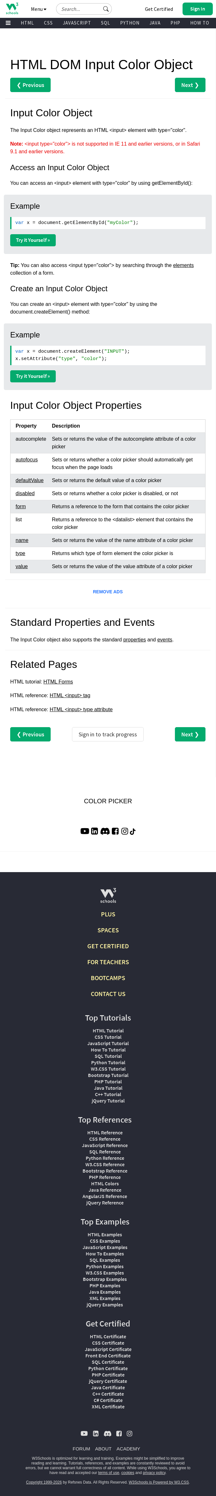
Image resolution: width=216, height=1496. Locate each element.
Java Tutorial (108, 1088)
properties (134, 639)
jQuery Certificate (108, 1381)
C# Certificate (108, 1400)
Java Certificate (108, 1387)
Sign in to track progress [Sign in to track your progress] (108, 734)
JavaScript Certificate (108, 1349)
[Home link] (12, 8)
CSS (48, 23)
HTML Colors (105, 1183)
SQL (105, 23)
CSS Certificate (108, 1343)
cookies (127, 1473)
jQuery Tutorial (108, 1100)
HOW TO (199, 23)
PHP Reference (105, 1177)
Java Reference (105, 1190)
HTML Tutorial (108, 1030)
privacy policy (154, 1473)
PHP (175, 23)
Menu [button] (39, 9)
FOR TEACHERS (108, 962)
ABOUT (103, 1448)
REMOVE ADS (108, 591)
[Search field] (84, 9)
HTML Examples (105, 1234)
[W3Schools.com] (108, 898)
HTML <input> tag (70, 695)
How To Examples (105, 1253)
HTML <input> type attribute (81, 709)
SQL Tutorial (108, 1056)
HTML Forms (58, 681)
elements (183, 265)
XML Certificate (108, 1406)
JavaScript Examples (105, 1247)
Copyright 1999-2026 (44, 1482)
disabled (25, 493)
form (21, 506)
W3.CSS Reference (105, 1164)
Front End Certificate (108, 1355)
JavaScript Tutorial (108, 1043)
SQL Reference (105, 1151)
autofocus (27, 459)
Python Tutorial (108, 1062)
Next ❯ (190, 85)
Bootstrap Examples (105, 1279)
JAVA (155, 23)
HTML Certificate (108, 1336)
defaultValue (30, 480)
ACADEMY (128, 1448)
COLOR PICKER (108, 801)
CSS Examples (105, 1241)
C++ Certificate (108, 1394)
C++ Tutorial (108, 1094)
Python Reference (105, 1158)
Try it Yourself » (33, 239)
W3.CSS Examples (105, 1272)
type (20, 553)
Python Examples (105, 1266)
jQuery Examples (105, 1304)
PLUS (108, 914)
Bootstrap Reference (105, 1170)
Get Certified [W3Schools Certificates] (159, 9)
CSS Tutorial (108, 1037)
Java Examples (105, 1292)
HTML (27, 23)
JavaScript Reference (105, 1145)
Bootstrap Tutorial (108, 1075)
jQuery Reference (105, 1202)
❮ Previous (30, 85)
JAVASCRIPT (77, 23)
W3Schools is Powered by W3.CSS (159, 1482)
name (22, 540)
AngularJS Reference (105, 1196)
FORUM (81, 1448)
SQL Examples (105, 1260)
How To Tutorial (108, 1049)
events (164, 639)
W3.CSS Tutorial (108, 1069)
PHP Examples (105, 1285)
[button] (106, 9)
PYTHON (130, 23)
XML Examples (105, 1298)
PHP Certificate (108, 1374)
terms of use (108, 1473)
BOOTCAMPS (108, 978)
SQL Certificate (108, 1362)
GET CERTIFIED (108, 946)
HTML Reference (105, 1132)
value (22, 566)
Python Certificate (108, 1368)
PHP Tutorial (108, 1081)
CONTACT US (108, 994)
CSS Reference (104, 1139)
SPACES (108, 930)
